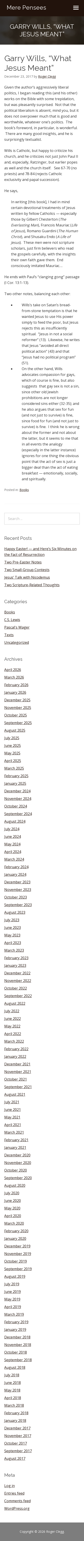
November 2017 (17, 1435)
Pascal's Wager (17, 627)
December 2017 (17, 1428)
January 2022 (15, 1056)
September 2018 (18, 1359)
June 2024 (12, 836)
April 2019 (12, 1306)
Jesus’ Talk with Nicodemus (27, 577)
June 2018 (12, 1382)
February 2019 (16, 1321)
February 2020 (16, 1230)
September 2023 (18, 904)
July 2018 (11, 1375)
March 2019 (14, 1314)
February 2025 (16, 775)
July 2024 (11, 828)
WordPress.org (17, 1508)
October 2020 (15, 1170)
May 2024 (12, 844)
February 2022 (16, 1048)
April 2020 (12, 1215)
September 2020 (18, 1177)
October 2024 (15, 806)
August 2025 (14, 730)
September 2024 (18, 813)
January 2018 (15, 1420)
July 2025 (11, 737)
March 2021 (14, 1132)
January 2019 (15, 1329)
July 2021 (11, 1102)
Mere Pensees (26, 7)
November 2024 (17, 798)
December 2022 (17, 973)
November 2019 (17, 1253)
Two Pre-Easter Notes (23, 562)
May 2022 (12, 1026)
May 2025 (12, 753)
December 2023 (17, 882)
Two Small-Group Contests (27, 569)
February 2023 (16, 957)
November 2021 (17, 1071)
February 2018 (16, 1413)
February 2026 (16, 684)
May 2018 (12, 1390)
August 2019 (14, 1276)
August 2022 (14, 1003)
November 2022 (17, 980)
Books (24, 490)
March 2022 (14, 1041)
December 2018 (17, 1337)
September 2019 (18, 1268)
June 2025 (12, 745)
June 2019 (12, 1291)
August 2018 (14, 1367)
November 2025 (17, 707)
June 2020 (12, 1200)
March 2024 (14, 859)
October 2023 (15, 897)
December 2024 (17, 791)
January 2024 (15, 874)
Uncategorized (16, 642)
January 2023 (15, 965)
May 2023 (12, 935)
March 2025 (14, 768)
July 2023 (11, 920)
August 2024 (14, 821)
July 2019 (11, 1284)
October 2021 (15, 1079)
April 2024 (12, 851)
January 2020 (15, 1238)
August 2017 (14, 1458)
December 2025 (17, 700)
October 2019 (15, 1261)
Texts (9, 634)
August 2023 (14, 912)
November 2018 (17, 1344)
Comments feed (17, 1500)
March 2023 (14, 950)
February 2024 (16, 866)
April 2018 (12, 1397)
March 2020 (14, 1223)
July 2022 (11, 1011)
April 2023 (12, 942)
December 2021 (17, 1064)
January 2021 (15, 1147)
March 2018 (14, 1405)
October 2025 (15, 715)
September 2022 (18, 995)
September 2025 (18, 722)
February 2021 (16, 1139)
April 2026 (12, 669)
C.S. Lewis (12, 619)
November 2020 (17, 1162)
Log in (9, 1485)
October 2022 (15, 988)
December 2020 (17, 1155)
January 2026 (15, 692)
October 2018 (15, 1352)
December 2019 (17, 1246)
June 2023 (12, 927)
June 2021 (12, 1109)
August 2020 (14, 1185)
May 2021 (12, 1117)
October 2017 (15, 1443)
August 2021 (14, 1094)
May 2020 (12, 1208)
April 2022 (12, 1033)
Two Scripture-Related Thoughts (32, 584)
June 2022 (12, 1018)
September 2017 (18, 1450)
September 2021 (18, 1086)
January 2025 (15, 783)
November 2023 (17, 889)
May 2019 (12, 1299)
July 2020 (11, 1193)
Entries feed (14, 1493)
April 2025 (12, 760)
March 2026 (14, 677)
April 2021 (12, 1124)
